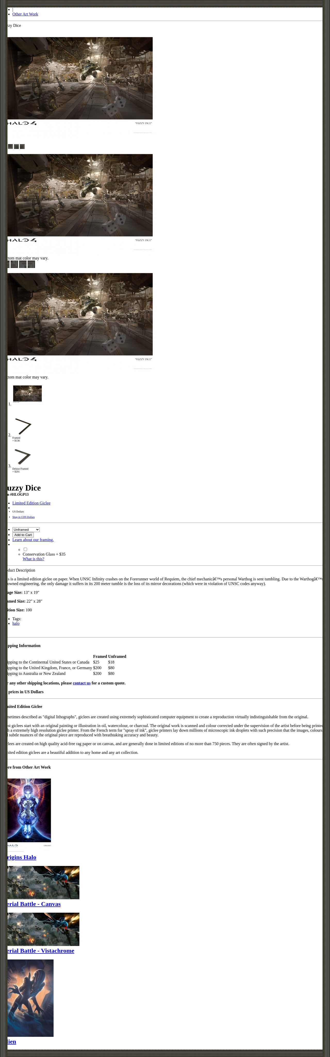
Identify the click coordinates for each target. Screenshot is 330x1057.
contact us (82, 683)
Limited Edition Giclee (31, 503)
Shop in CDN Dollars (23, 517)
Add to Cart (23, 535)
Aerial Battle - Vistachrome (38, 950)
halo (16, 623)
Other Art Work (25, 14)
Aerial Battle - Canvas (31, 904)
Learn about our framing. (33, 540)
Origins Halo (19, 857)
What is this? (33, 559)
